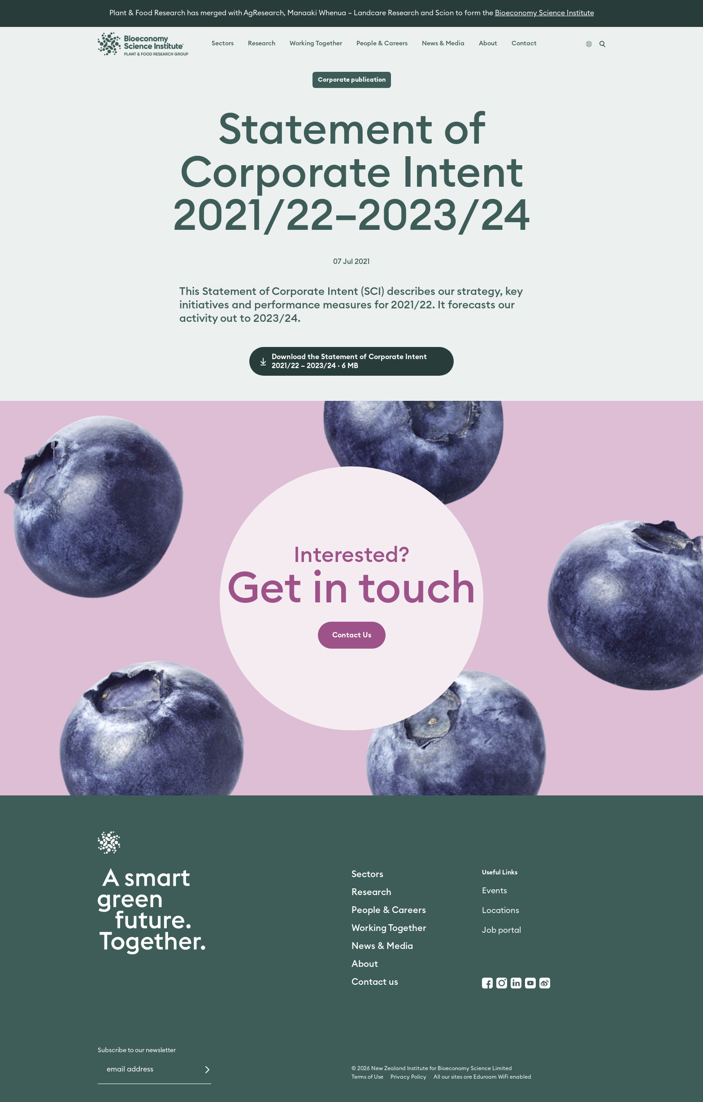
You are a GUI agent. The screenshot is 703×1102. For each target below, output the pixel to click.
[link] (352, 635)
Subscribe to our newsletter (137, 1050)
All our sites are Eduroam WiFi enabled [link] (482, 1077)
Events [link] (494, 891)
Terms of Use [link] (367, 1077)
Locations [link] (500, 910)
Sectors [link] (223, 43)
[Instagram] (501, 983)
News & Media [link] (443, 43)
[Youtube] (530, 983)
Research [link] (261, 43)
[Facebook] (487, 983)
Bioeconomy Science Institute (544, 13)
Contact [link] (524, 43)
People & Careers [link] (382, 43)
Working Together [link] (316, 43)
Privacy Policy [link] (408, 1077)
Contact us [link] (375, 982)
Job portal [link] (501, 930)
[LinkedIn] (516, 983)
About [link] (488, 43)
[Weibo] (544, 983)
